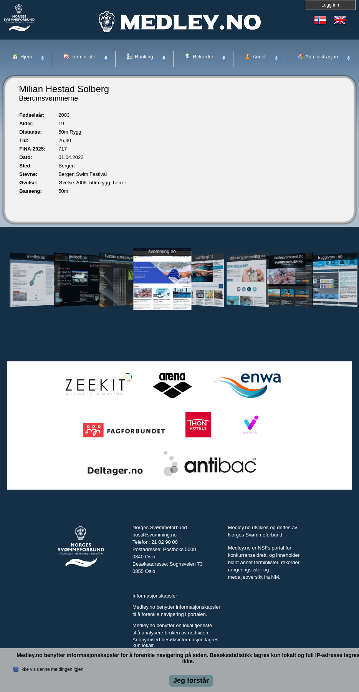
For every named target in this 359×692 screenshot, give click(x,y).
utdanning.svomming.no (247, 256)
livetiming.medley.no (119, 257)
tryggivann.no (330, 257)
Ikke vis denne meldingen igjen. (52, 669)
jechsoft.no (78, 257)
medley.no (36, 257)
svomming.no (162, 251)
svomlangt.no (204, 257)
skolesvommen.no (289, 257)
